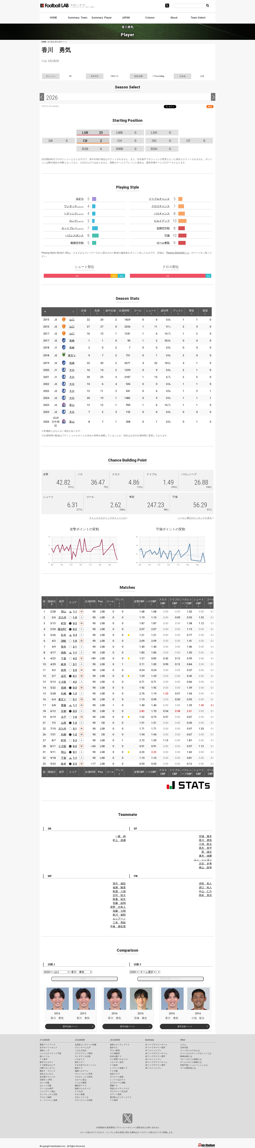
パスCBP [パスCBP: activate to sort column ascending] (151, 602)
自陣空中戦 (163, 228)
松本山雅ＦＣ (116, 1056)
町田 (63, 623)
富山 (71, 405)
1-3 (75, 693)
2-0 (75, 670)
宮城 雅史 (205, 836)
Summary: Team (77, 17)
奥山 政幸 (205, 867)
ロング (76, 220)
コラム (183, 1044)
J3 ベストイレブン (153, 1068)
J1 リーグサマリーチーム (156, 1044)
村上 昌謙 (119, 840)
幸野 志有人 (118, 907)
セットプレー (72, 228)
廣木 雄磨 (205, 855)
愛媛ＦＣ (114, 1085)
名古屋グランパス (47, 1077)
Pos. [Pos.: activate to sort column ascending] (100, 602)
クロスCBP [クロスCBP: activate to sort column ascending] (163, 602)
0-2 (75, 623)
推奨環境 (110, 1127)
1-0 (75, 617)
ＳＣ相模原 (115, 1053)
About (173, 17)
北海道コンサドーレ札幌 (85, 1044)
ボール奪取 (163, 242)
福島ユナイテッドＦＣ (119, 1044)
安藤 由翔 (119, 903)
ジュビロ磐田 (81, 1083)
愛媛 (63, 705)
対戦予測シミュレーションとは (194, 1065)
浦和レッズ (44, 1050)
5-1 (75, 728)
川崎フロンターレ (47, 1068)
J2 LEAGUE (80, 1040)
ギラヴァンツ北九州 (119, 1091)
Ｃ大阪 (62, 681)
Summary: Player (102, 17)
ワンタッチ (74, 206)
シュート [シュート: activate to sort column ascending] (151, 312)
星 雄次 (206, 851)
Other (182, 1040)
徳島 (63, 652)
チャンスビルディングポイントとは (107, 518)
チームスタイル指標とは (191, 1062)
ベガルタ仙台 (81, 1050)
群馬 (63, 670)
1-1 (75, 611)
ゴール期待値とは (188, 1068)
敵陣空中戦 (77, 242)
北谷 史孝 (205, 863)
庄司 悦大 (119, 895)
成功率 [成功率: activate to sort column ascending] (164, 312)
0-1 (75, 676)
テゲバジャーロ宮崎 (83, 1100)
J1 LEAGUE (45, 1040)
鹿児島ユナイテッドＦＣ (120, 1097)
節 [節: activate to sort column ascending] (44, 602)
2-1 (75, 646)
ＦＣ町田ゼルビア (47, 1065)
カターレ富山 (81, 1080)
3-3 (75, 635)
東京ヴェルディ (46, 1062)
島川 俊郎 (119, 914)
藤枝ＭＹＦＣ (81, 1085)
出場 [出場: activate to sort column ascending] (83, 312)
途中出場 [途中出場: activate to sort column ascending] (110, 312)
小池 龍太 (205, 844)
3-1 (75, 699)
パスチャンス (162, 213)
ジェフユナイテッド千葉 (50, 1053)
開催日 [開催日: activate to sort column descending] (52, 602)
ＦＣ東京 (43, 1059)
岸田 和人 (205, 883)
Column (149, 17)
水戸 (63, 717)
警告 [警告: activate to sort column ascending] (191, 312)
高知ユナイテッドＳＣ (119, 1088)
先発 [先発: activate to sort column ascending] (97, 312)
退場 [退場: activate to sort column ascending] (205, 312)
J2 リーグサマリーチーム (156, 1053)
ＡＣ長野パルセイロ (119, 1059)
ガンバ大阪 (44, 1083)
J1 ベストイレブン (153, 1050)
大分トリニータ (81, 1097)
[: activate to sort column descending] (45, 312)
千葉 (63, 658)
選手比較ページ (70, 1026)
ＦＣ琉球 (114, 1100)
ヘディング (74, 213)
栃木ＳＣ (114, 1047)
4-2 (75, 658)
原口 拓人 (205, 887)
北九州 (62, 617)
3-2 (75, 740)
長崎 (71, 340)
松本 (63, 635)
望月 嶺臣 (119, 883)
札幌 (63, 693)
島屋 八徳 (119, 891)
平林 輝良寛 (118, 926)
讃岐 (63, 640)
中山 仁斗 (205, 891)
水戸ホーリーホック (48, 1047)
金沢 (63, 676)
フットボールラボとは (190, 1050)
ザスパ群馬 (115, 1050)
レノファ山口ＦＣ (118, 1080)
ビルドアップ (162, 220)
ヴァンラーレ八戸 (82, 1047)
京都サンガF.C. (46, 1080)
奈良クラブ (115, 1074)
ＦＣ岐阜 (114, 1065)
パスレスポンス (74, 235)
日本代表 (184, 1047)
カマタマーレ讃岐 (118, 1083)
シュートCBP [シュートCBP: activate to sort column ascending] (198, 602)
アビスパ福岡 (45, 1097)
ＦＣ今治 (79, 1091)
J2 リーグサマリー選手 (155, 1056)
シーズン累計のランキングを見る (195, 518)
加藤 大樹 (119, 910)
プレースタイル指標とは (191, 1059)
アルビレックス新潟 (83, 1077)
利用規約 (101, 1127)
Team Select (198, 17)
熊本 (63, 646)
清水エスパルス (46, 1074)
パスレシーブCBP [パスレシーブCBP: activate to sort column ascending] (186, 602)
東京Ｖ (72, 355)
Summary (149, 1040)
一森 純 (120, 836)
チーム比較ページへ (84, 978)
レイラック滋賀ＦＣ (119, 1068)
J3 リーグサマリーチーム (156, 1062)
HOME (53, 17)
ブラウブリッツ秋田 (83, 1053)
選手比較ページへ (170, 978)
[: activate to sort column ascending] (52, 312)
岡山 (63, 611)
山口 (71, 319)
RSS (210, 106)
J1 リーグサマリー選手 (155, 1047)
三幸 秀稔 (119, 922)
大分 (71, 370)
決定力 (80, 198)
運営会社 (141, 1127)
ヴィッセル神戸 (46, 1088)
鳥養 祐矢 (119, 899)
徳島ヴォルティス (82, 1088)
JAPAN (126, 17)
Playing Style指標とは (177, 252)
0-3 (75, 687)
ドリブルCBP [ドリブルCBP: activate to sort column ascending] (175, 602)
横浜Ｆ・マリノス (47, 1071)
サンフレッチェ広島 (48, 1094)
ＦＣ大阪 (114, 1071)
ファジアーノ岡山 (47, 1091)
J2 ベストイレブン (153, 1059)
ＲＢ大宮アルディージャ (85, 1065)
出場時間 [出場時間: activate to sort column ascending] (124, 312)
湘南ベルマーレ (81, 1071)
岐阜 (63, 664)
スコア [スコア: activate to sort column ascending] (73, 602)
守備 (167, 235)
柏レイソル (44, 1056)
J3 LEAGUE (115, 1040)
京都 (63, 711)
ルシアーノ (119, 918)
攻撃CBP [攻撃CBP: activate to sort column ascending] (139, 602)
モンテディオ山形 (82, 1056)
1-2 (75, 722)
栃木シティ (80, 1062)
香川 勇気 (205, 840)
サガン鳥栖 (80, 1094)
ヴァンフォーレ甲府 (83, 1074)
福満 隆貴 (119, 887)
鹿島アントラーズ (47, 1044)
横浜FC (62, 629)
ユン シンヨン (203, 859)
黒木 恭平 (205, 848)
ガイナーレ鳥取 (117, 1077)
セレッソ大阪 (45, 1085)
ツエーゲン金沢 (117, 1062)
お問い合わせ (152, 1127)
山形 (63, 722)
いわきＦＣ (80, 1059)
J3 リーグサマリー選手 (155, 1065)
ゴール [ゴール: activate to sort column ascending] (137, 312)
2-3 (75, 763)
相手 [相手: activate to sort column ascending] (61, 602)
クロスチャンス (160, 206)
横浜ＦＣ (79, 1068)
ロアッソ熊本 (116, 1094)
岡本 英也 (205, 895)
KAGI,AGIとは (186, 1056)
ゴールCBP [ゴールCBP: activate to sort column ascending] (210, 602)
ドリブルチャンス (159, 198)
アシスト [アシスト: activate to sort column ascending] (178, 312)
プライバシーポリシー (125, 1127)
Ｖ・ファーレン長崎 (48, 1100)
